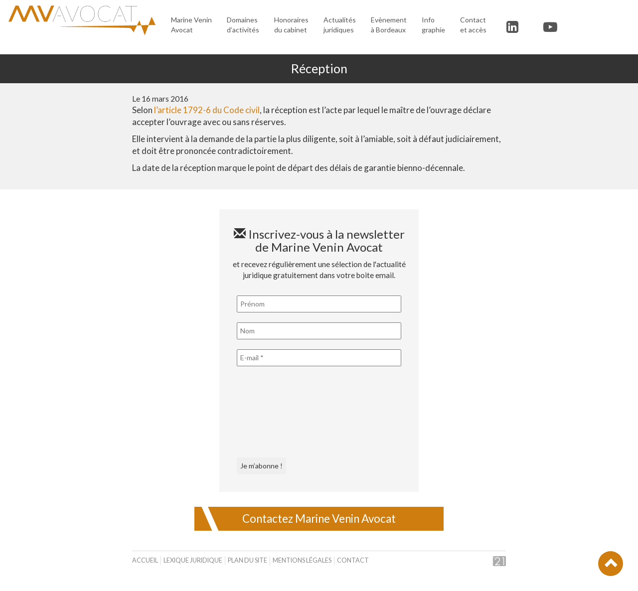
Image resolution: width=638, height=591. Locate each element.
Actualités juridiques (339, 24)
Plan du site (247, 560)
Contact (353, 560)
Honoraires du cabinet (291, 24)
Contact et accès (473, 24)
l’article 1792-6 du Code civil (207, 110)
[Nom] (319, 330)
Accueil (145, 560)
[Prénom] (319, 304)
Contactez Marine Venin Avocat (319, 518)
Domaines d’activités (243, 24)
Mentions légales (302, 560)
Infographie (433, 24)
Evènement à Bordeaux (389, 24)
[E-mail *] (319, 357)
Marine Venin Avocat (191, 24)
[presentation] (278, 412)
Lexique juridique (192, 560)
